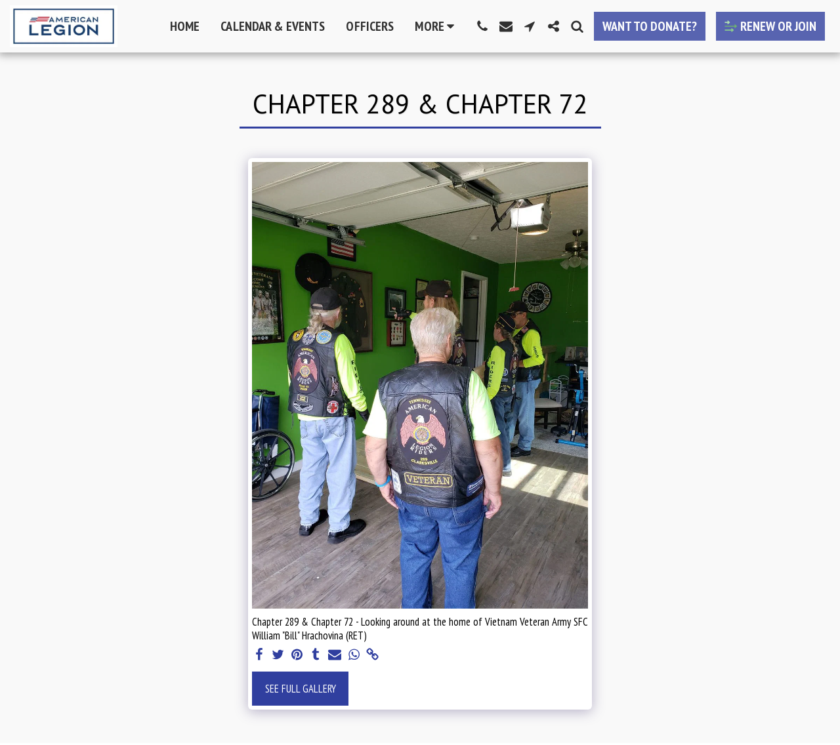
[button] (482, 26)
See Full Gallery (300, 688)
